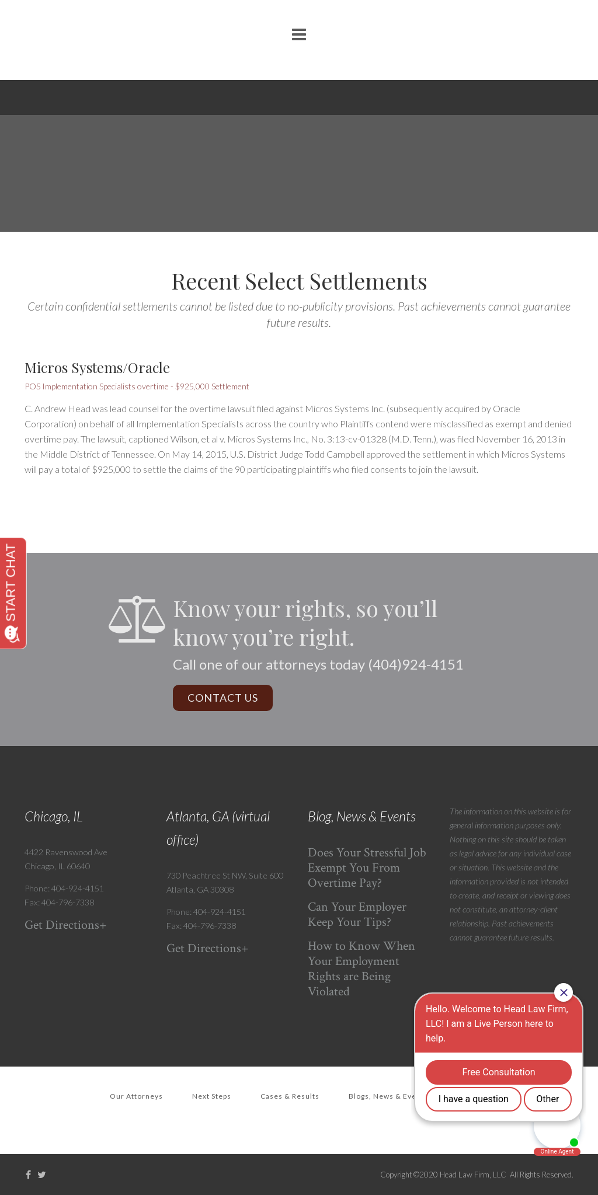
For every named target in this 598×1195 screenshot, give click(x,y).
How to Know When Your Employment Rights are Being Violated (361, 969)
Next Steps (211, 1096)
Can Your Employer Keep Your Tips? (357, 914)
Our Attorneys (136, 1096)
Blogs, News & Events (388, 1096)
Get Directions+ (66, 925)
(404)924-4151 (416, 664)
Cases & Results (289, 1096)
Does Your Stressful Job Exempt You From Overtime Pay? (367, 867)
